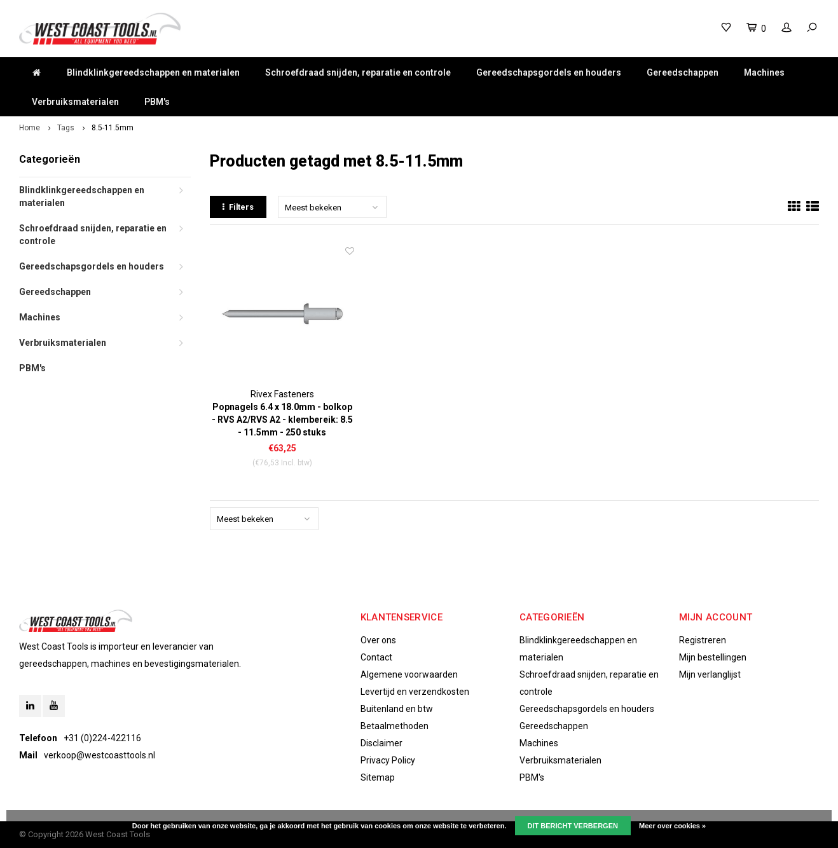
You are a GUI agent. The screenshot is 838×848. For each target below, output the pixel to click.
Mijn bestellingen (712, 657)
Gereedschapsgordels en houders (548, 72)
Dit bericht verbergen (573, 826)
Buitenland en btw (397, 709)
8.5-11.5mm (113, 127)
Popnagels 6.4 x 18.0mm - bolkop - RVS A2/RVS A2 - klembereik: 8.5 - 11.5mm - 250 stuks (282, 419)
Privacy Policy (388, 760)
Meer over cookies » (672, 826)
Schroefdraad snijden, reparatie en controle (358, 72)
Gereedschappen (682, 72)
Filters (238, 207)
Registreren (702, 640)
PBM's (157, 102)
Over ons (378, 640)
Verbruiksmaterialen (75, 102)
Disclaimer (381, 743)
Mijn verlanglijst (710, 674)
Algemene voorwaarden (409, 674)
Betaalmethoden (395, 726)
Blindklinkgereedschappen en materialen (153, 72)
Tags (65, 127)
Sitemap (378, 777)
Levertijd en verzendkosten (415, 692)
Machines (764, 72)
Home (29, 127)
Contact (376, 657)
